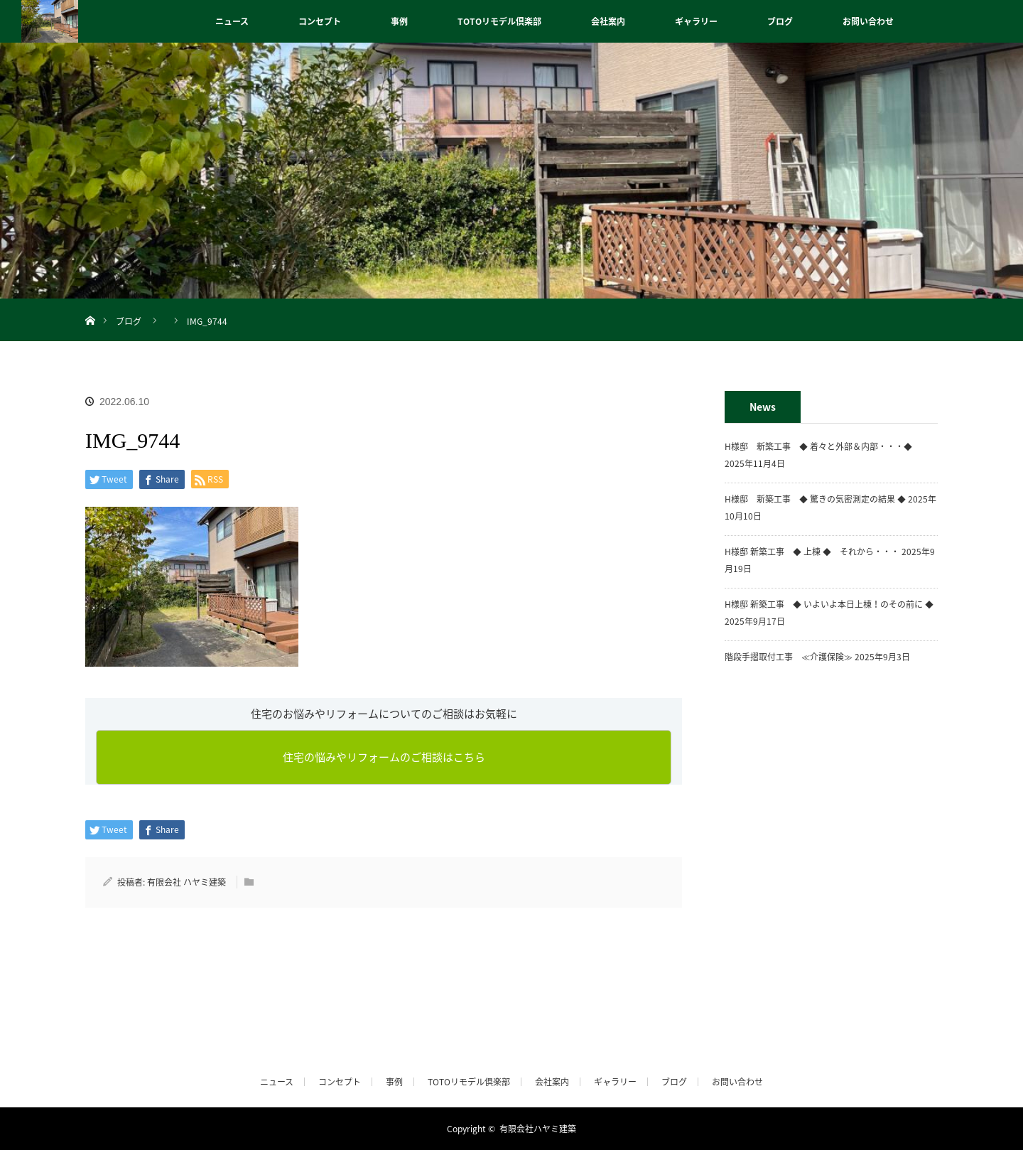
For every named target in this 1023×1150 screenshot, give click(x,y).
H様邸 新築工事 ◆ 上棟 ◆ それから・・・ (812, 551)
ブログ (780, 21)
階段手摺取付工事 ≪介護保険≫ (788, 656)
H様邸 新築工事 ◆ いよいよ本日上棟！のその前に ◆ (829, 604)
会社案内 (608, 21)
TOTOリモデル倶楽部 (499, 21)
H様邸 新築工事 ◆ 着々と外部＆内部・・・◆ (823, 446)
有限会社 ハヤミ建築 (186, 882)
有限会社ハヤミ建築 (537, 1128)
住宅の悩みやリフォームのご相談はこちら (384, 757)
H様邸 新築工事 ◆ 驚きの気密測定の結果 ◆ (815, 499)
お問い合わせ (868, 21)
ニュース (232, 21)
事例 (399, 21)
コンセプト (319, 21)
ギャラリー (696, 21)
